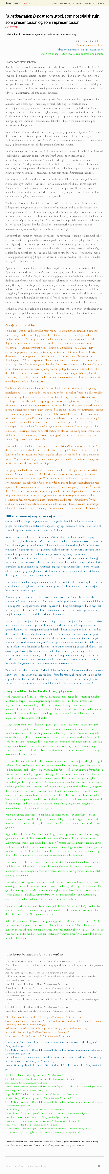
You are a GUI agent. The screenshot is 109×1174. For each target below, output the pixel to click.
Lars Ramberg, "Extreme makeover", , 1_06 (34, 1109)
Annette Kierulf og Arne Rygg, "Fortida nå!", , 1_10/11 (40, 972)
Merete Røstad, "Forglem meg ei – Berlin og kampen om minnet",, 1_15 (48, 1113)
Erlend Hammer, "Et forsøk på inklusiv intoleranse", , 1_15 (42, 988)
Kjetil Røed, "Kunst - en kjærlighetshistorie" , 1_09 (39, 1075)
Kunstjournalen (18, 3)
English (101, 3)
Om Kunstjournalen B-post (83, 3)
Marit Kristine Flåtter (44, 1145)
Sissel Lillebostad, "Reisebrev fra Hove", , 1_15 (36, 984)
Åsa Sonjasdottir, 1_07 (26, 1082)
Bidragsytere (65, 3)
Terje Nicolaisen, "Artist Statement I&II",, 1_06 (37, 1036)
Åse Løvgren (11, 27)
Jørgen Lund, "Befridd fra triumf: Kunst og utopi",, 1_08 (41, 1094)
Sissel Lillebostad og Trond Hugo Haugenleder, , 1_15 (40, 1078)
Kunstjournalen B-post (15, 1166)
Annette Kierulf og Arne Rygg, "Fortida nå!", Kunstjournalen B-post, (34, 1032)
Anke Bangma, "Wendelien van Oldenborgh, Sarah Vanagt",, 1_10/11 (47, 1028)
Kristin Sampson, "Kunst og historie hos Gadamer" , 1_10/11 (43, 1132)
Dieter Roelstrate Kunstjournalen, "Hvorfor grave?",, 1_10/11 (43, 1010)
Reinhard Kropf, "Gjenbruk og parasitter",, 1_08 (38, 1098)
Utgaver (54, 3)
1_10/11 (67, 1032)
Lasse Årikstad (78, 1145)
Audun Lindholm (62, 1145)
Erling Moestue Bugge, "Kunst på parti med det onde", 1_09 (43, 961)
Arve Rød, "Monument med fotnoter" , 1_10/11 (36, 1117)
